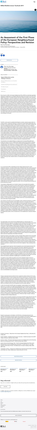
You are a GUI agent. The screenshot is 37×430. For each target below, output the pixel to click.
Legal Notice (32, 425)
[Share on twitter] (1, 55)
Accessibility (29, 425)
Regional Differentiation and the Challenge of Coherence (7, 78)
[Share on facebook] (4, 55)
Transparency (2, 406)
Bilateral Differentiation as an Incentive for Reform (9, 81)
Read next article (18, 360)
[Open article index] (35, 10)
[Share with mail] (11, 55)
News (1, 401)
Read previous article (18, 356)
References (3, 91)
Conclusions (3, 89)
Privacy (35, 425)
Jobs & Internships (18, 415)
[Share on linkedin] (8, 55)
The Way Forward (4, 86)
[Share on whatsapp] (6, 55)
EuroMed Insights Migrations (6, 391)
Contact (2, 407)
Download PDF (9, 60)
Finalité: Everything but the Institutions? (9, 84)
